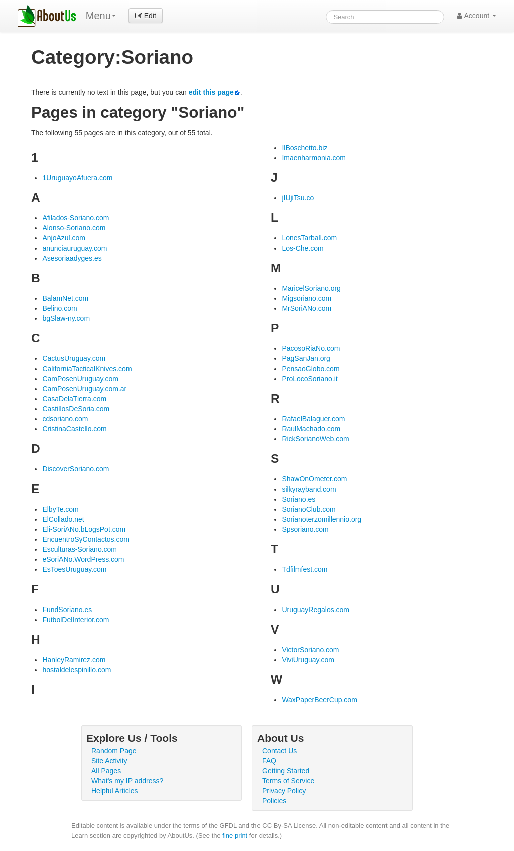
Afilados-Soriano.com (75, 218)
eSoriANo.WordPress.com (83, 559)
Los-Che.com (302, 248)
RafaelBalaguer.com (313, 419)
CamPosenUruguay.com (80, 379)
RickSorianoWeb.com (315, 439)
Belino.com (59, 308)
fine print (234, 835)
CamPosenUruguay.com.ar (84, 389)
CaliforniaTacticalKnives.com (87, 368)
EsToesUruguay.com (74, 569)
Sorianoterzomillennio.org (321, 519)
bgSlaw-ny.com (66, 318)
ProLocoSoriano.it (309, 379)
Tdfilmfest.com (304, 569)
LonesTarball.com (309, 238)
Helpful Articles (114, 791)
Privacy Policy (284, 791)
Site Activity (109, 761)
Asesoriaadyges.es (71, 258)
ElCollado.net (63, 519)
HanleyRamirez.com (73, 660)
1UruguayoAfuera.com (77, 178)
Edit (145, 16)
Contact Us (279, 751)
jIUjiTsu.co (298, 198)
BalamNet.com (65, 298)
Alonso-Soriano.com (73, 228)
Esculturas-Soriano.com (79, 549)
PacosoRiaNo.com (311, 348)
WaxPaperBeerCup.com (319, 700)
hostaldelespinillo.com (76, 670)
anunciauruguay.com (74, 248)
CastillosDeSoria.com (75, 409)
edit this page (211, 92)
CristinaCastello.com (74, 429)
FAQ (269, 761)
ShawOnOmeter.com (314, 479)
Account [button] (476, 16)
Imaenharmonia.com (314, 158)
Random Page (114, 751)
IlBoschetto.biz (304, 148)
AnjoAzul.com (63, 238)
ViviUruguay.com (308, 660)
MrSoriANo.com (306, 308)
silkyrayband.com (309, 489)
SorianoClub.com (308, 509)
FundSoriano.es (67, 609)
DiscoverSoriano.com (75, 469)
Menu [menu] (101, 15)
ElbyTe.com (60, 509)
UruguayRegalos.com (315, 609)
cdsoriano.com (65, 419)
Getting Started (285, 771)
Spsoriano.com (305, 529)
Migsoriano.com (306, 298)
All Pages (106, 771)
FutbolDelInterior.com (75, 620)
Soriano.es (298, 499)
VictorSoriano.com (310, 650)
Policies (274, 801)
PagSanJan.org (306, 358)
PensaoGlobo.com (310, 368)
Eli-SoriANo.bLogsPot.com (83, 529)
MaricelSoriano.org (311, 288)
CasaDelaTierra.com (74, 399)
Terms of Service (288, 781)
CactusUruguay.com (73, 358)
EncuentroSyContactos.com (86, 539)
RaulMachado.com (311, 429)
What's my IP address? (127, 781)
